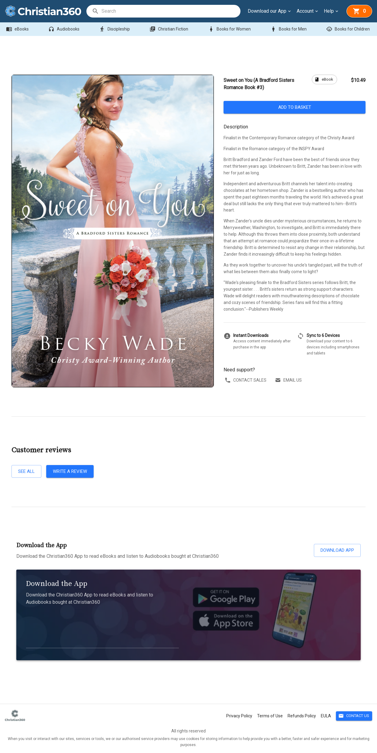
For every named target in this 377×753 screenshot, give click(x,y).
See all (26, 471)
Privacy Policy (239, 715)
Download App (337, 550)
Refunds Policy (302, 715)
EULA (326, 715)
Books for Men (289, 29)
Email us (289, 380)
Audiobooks (64, 29)
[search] (171, 11)
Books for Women (230, 29)
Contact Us (354, 716)
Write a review (70, 471)
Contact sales (246, 380)
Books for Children (348, 29)
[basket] (359, 11)
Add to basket (295, 107)
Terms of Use (270, 715)
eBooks (18, 29)
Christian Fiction (169, 29)
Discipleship (115, 29)
